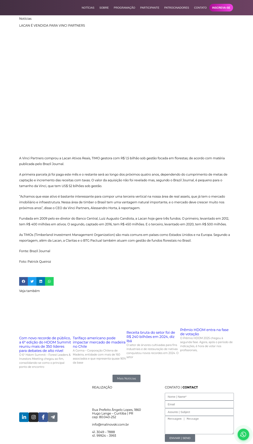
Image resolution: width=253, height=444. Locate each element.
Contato (200, 7)
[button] (23, 281)
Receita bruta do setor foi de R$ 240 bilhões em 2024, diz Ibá (151, 336)
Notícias (88, 7)
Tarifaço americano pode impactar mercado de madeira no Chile (99, 342)
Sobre (104, 7)
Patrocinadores (176, 7)
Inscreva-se (221, 7)
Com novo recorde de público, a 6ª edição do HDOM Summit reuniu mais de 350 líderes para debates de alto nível (45, 344)
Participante (149, 7)
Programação (124, 7)
